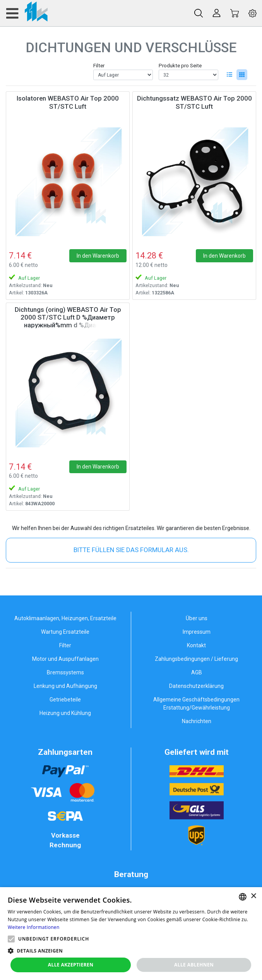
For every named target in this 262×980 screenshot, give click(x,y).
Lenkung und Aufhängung (65, 686)
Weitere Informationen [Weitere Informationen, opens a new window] (34, 927)
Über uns (196, 618)
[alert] (131, 933)
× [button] (253, 896)
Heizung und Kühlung (65, 713)
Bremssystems (65, 672)
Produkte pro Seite (180, 65)
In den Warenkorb (98, 256)
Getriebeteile (65, 699)
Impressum (197, 632)
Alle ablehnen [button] (194, 964)
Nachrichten (196, 721)
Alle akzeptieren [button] (71, 964)
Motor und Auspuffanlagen (65, 659)
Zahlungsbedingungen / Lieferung (196, 659)
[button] (11, 939)
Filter (98, 65)
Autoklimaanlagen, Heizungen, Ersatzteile (65, 618)
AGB (196, 672)
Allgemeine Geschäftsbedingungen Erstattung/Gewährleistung (196, 703)
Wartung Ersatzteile (65, 632)
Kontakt (196, 645)
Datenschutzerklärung (196, 686)
